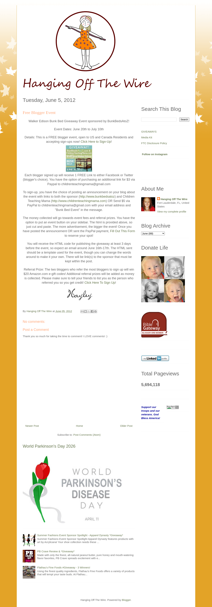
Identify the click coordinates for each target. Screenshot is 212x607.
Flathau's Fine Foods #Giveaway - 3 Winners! (63, 567)
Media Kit (146, 137)
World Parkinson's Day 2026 (49, 446)
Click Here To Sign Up (99, 282)
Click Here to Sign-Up (96, 141)
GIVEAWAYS (149, 131)
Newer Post (32, 425)
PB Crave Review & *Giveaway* (55, 551)
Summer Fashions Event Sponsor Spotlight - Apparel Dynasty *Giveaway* (80, 535)
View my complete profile (171, 211)
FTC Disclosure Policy (154, 143)
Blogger (126, 599)
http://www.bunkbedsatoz (97, 196)
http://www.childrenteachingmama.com (79, 201)
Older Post (126, 425)
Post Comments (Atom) (86, 434)
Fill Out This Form (122, 231)
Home (79, 425)
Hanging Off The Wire (174, 199)
